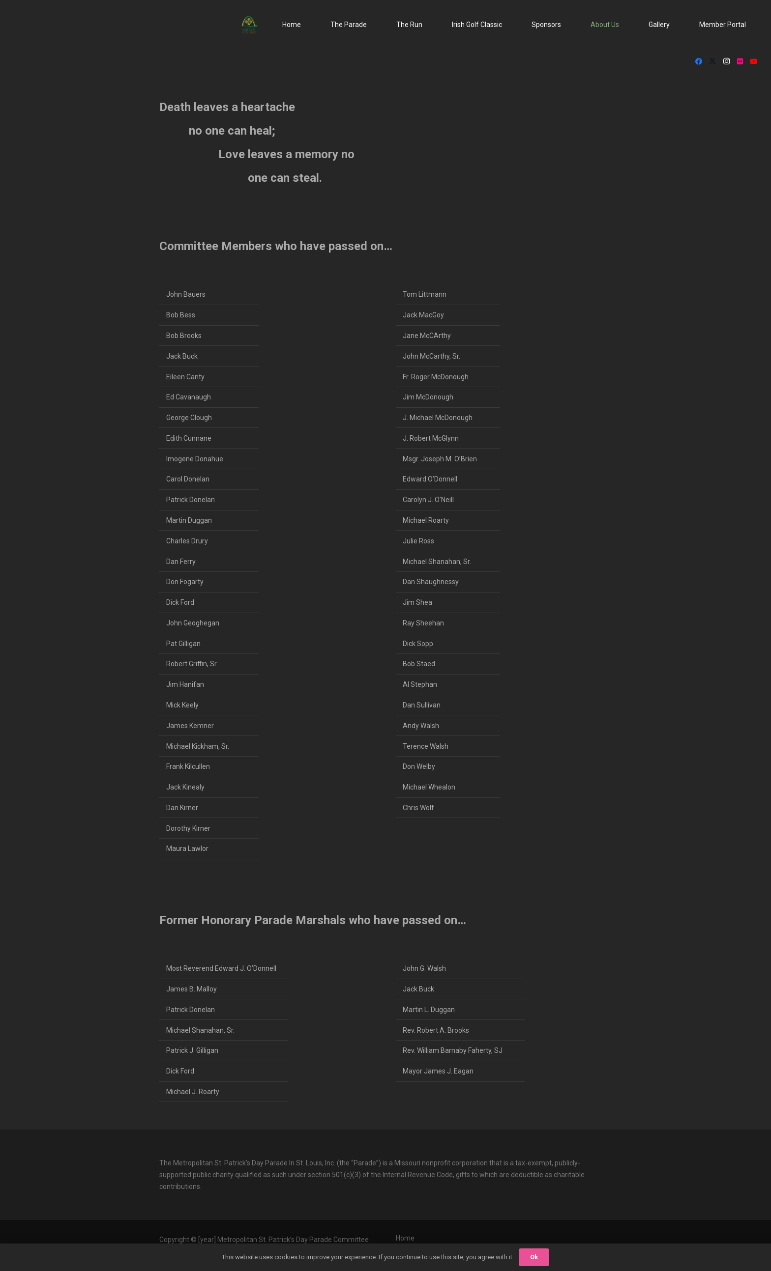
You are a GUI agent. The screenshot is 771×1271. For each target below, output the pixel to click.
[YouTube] (754, 61)
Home (405, 1238)
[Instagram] (726, 61)
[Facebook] (699, 61)
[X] (712, 61)
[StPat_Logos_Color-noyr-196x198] (249, 24)
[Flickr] (740, 61)
